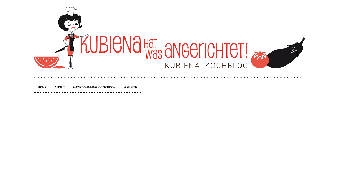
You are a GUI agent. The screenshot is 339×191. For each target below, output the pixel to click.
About (60, 87)
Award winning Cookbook (94, 87)
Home (42, 87)
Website (130, 87)
